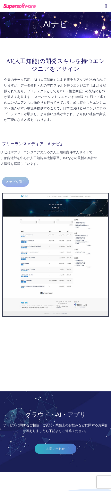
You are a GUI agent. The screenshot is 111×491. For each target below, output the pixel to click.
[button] (55, 456)
